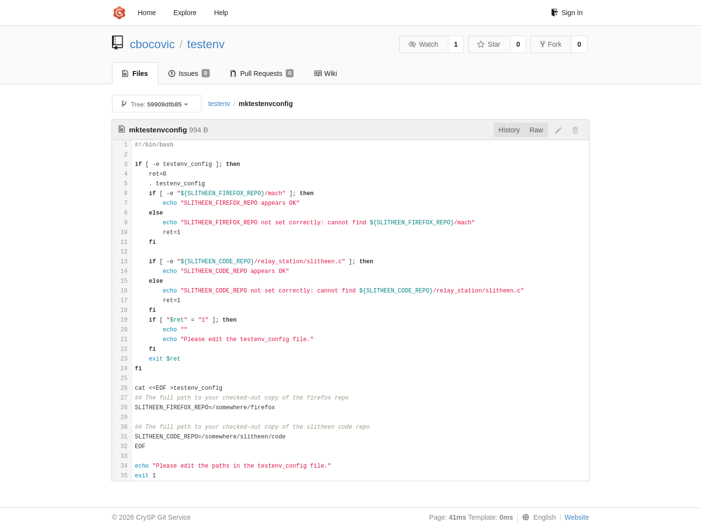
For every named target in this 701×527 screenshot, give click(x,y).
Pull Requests (262, 73)
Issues (189, 73)
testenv (206, 44)
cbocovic (152, 44)
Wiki (325, 73)
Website (577, 517)
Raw (536, 130)
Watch (423, 44)
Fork (550, 44)
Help (221, 13)
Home (147, 13)
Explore (184, 13)
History (509, 130)
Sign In (567, 13)
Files (135, 73)
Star (488, 44)
